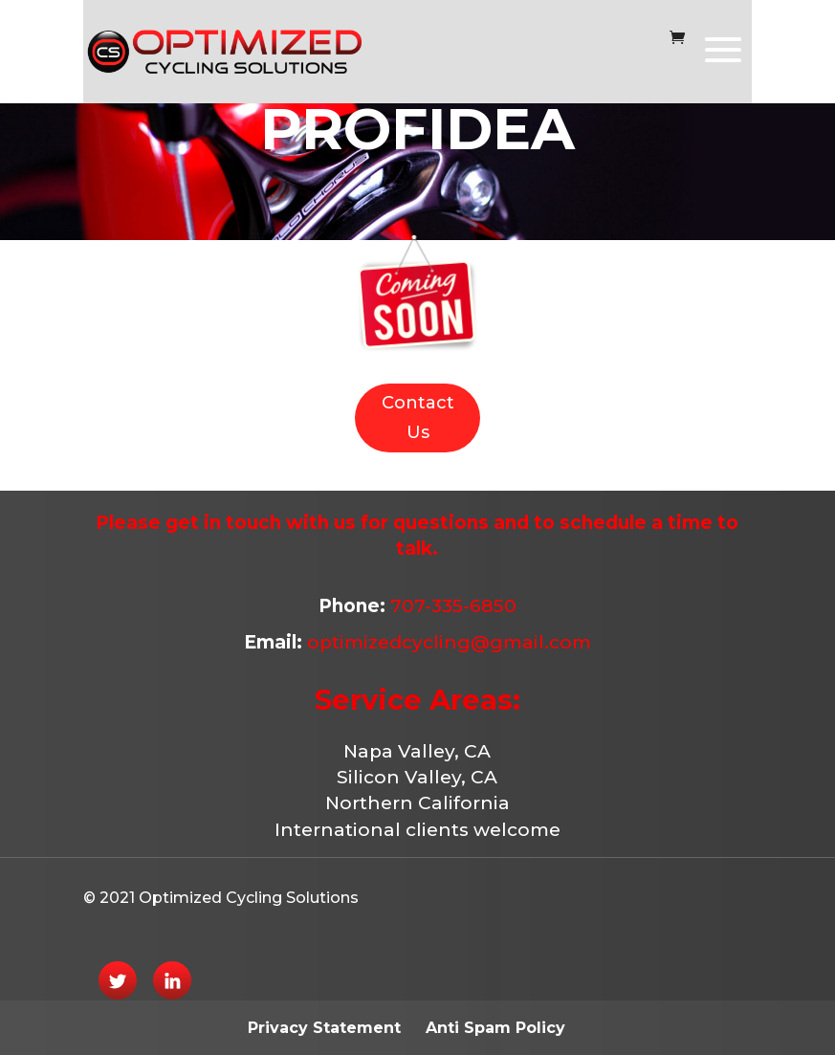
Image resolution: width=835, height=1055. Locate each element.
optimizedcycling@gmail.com (449, 642)
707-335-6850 (450, 606)
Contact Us (418, 417)
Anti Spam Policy (495, 1028)
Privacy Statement (324, 1028)
